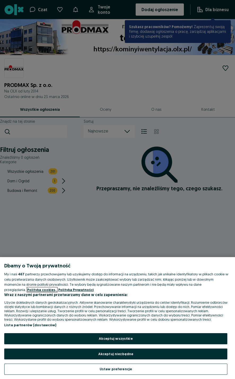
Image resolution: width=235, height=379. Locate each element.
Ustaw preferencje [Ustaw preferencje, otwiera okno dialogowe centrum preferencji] (116, 369)
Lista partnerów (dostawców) (30, 325)
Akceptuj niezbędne (115, 354)
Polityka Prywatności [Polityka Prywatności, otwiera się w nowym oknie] (76, 290)
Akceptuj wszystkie (115, 338)
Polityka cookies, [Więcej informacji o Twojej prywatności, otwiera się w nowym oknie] (42, 290)
